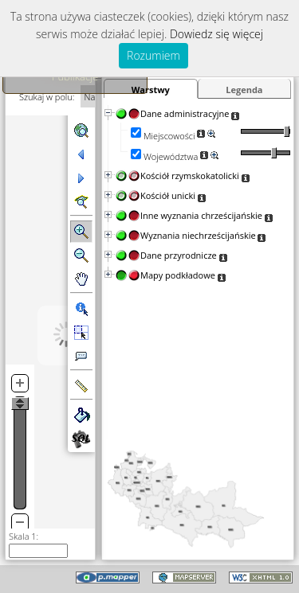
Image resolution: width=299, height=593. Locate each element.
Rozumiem (153, 55)
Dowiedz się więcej (216, 33)
